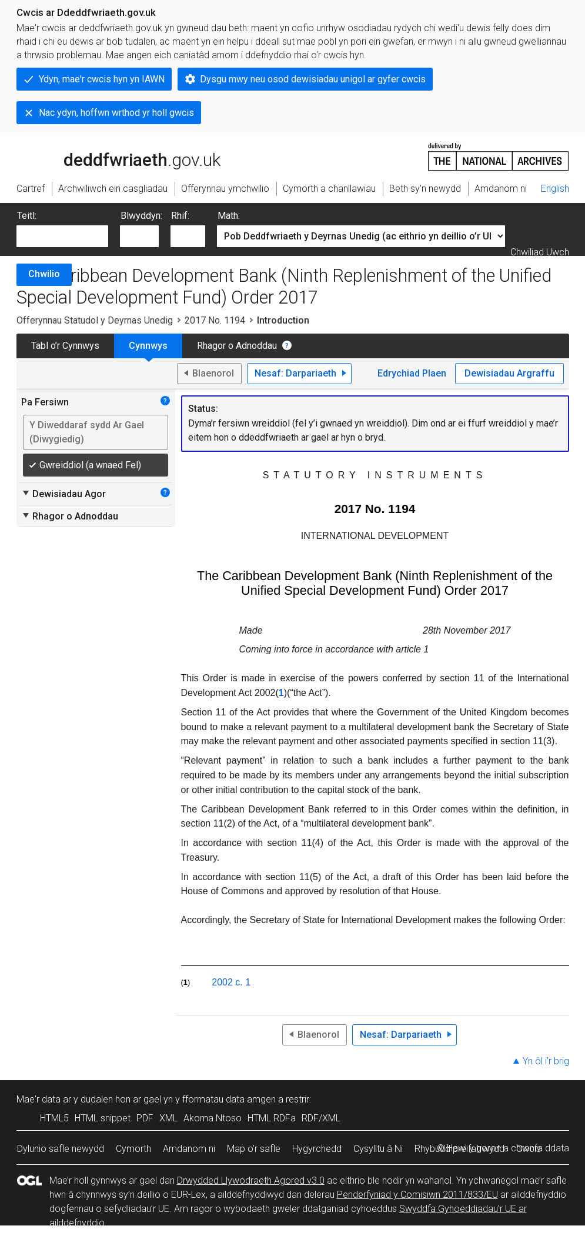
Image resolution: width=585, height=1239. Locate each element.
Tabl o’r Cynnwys (65, 345)
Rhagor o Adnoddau (237, 345)
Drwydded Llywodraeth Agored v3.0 (251, 1180)
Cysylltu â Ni (378, 1148)
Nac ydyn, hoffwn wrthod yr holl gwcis (116, 112)
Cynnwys (148, 345)
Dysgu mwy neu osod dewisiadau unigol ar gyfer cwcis (313, 79)
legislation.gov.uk (109, 156)
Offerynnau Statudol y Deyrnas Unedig (94, 320)
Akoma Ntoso (212, 1118)
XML (168, 1118)
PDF (144, 1118)
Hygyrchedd (317, 1148)
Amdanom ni (189, 1148)
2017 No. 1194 (215, 320)
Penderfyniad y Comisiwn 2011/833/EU (417, 1194)
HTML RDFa (272, 1118)
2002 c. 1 (231, 982)
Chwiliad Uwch (539, 252)
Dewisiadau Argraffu (509, 373)
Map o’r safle (253, 1148)
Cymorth (133, 1148)
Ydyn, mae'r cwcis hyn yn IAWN (102, 79)
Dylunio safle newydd (60, 1148)
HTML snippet (103, 1118)
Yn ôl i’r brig (546, 1061)
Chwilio (44, 273)
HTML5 (54, 1118)
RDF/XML (321, 1118)
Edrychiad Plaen (411, 373)
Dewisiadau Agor (63, 493)
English (555, 188)
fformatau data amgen (229, 1099)
